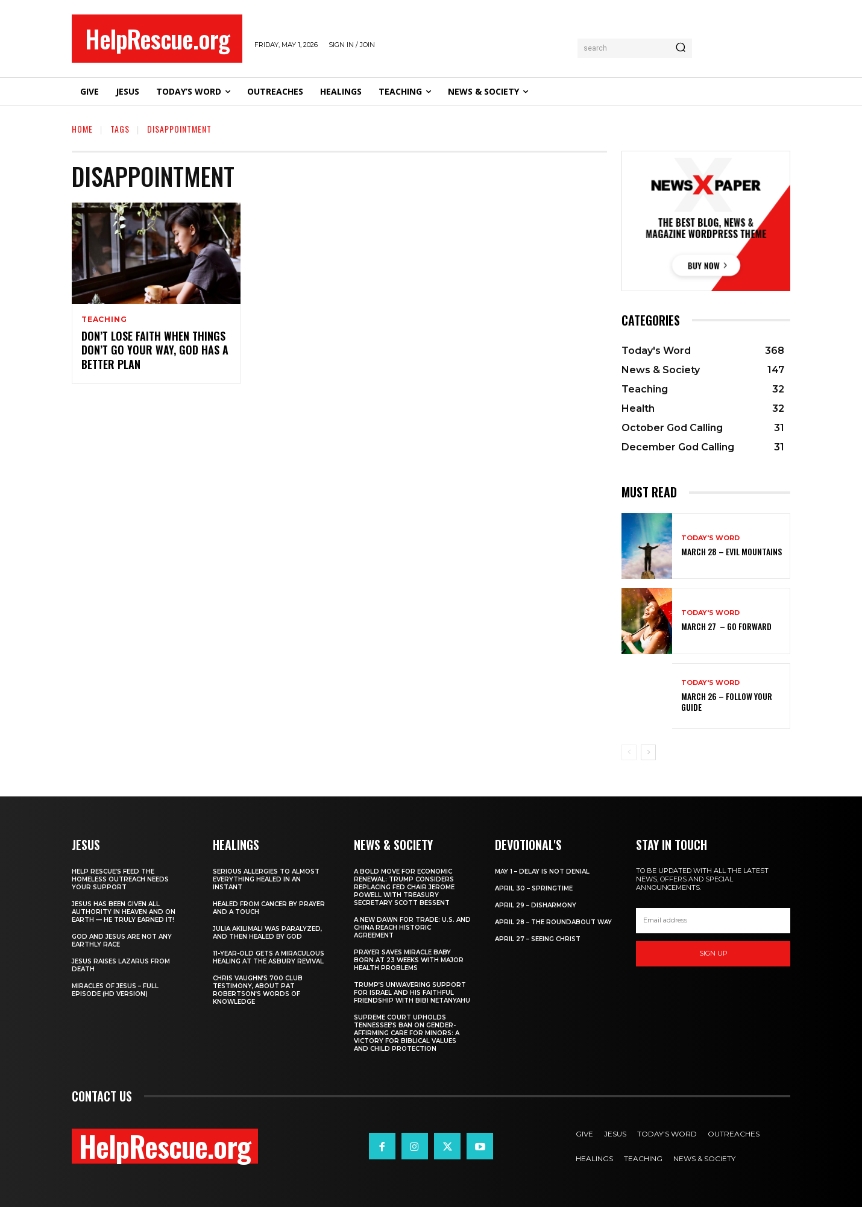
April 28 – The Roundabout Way (553, 922)
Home (82, 128)
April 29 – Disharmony (535, 905)
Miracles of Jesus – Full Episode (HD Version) (115, 990)
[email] (713, 920)
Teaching (104, 319)
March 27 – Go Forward (726, 626)
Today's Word (710, 538)
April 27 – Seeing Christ (537, 939)
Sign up (713, 953)
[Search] (680, 48)
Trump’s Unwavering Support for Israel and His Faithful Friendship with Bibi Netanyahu (412, 992)
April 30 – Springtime (534, 888)
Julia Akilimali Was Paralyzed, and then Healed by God (267, 933)
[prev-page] (629, 752)
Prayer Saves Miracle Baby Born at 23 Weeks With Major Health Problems (409, 960)
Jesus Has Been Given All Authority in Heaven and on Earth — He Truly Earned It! (123, 912)
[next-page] (648, 752)
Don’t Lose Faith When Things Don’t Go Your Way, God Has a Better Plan (154, 350)
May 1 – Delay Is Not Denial (542, 871)
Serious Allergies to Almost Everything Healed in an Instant (266, 879)
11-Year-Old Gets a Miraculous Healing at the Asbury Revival (268, 957)
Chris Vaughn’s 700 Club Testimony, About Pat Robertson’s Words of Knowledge (258, 990)
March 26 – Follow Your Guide (726, 701)
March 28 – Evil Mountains (731, 551)
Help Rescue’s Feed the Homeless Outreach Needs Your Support (120, 879)
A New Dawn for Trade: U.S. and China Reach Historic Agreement (412, 927)
